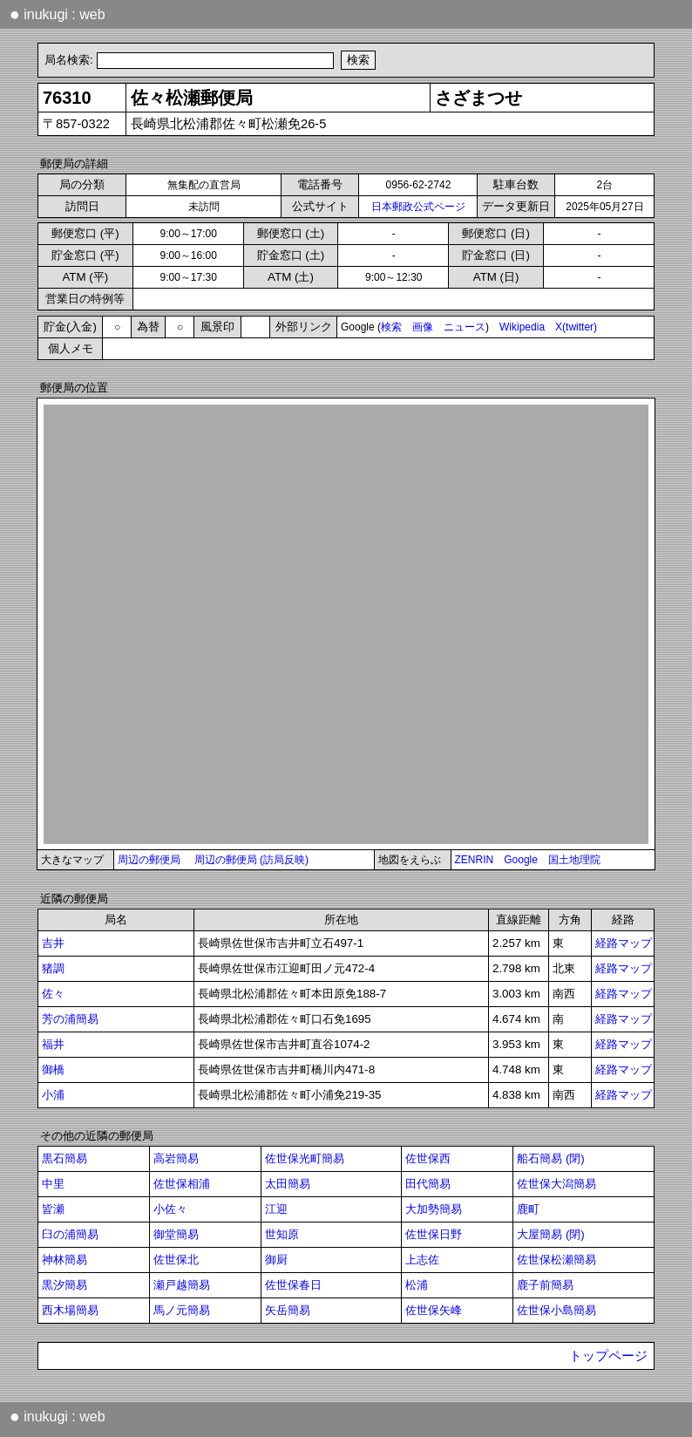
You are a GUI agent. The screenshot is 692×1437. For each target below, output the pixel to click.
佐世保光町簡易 (304, 1158)
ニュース (464, 327)
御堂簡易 (176, 1234)
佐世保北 (176, 1259)
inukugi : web (57, 14)
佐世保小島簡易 (556, 1310)
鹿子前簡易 (545, 1284)
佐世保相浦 (181, 1183)
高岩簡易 (176, 1158)
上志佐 (422, 1259)
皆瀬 (53, 1209)
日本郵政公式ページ (418, 207)
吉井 (53, 943)
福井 (53, 1044)
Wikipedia (522, 327)
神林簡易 (64, 1259)
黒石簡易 (64, 1158)
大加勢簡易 (433, 1209)
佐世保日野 (433, 1234)
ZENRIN (474, 860)
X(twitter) (576, 327)
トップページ (608, 1356)
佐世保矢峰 (433, 1310)
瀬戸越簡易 (181, 1284)
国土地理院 (574, 860)
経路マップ (623, 943)
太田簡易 (287, 1183)
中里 (53, 1183)
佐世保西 (428, 1158)
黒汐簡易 (64, 1284)
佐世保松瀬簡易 (556, 1259)
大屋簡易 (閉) (551, 1234)
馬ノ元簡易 (181, 1310)
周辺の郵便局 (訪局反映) (251, 860)
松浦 (416, 1284)
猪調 (53, 968)
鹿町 (528, 1209)
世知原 (282, 1234)
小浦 (53, 1094)
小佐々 (170, 1209)
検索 (391, 327)
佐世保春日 (293, 1284)
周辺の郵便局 (149, 860)
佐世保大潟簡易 (556, 1183)
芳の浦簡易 (70, 1018)
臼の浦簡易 (70, 1234)
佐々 (53, 993)
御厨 (276, 1259)
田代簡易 (428, 1183)
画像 (422, 327)
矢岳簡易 (287, 1310)
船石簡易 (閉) (551, 1158)
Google (521, 860)
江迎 (276, 1209)
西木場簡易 (70, 1310)
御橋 (53, 1069)
